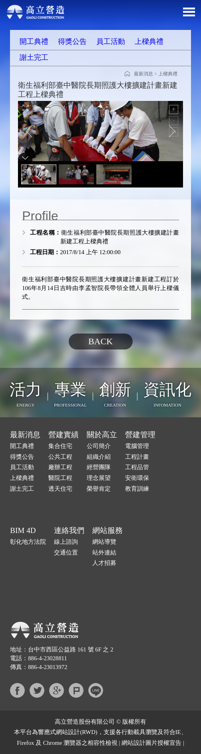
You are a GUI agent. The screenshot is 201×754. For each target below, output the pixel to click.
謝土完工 (34, 57)
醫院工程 (60, 478)
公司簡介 (99, 446)
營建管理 (140, 434)
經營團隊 (99, 467)
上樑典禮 (149, 41)
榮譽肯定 (99, 489)
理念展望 (99, 478)
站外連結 (104, 552)
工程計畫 (137, 457)
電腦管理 (137, 446)
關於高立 (102, 434)
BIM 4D (23, 530)
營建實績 (63, 434)
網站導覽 (104, 542)
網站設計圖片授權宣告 (151, 743)
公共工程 (60, 457)
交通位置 (66, 552)
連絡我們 (69, 530)
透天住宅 (60, 489)
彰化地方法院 (28, 542)
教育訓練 (137, 489)
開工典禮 (34, 41)
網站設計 (68, 732)
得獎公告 (72, 41)
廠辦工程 (60, 467)
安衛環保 (137, 478)
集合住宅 (60, 446)
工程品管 (137, 467)
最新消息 (143, 74)
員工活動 (110, 41)
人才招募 (104, 563)
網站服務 (107, 530)
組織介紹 (99, 457)
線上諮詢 (66, 542)
